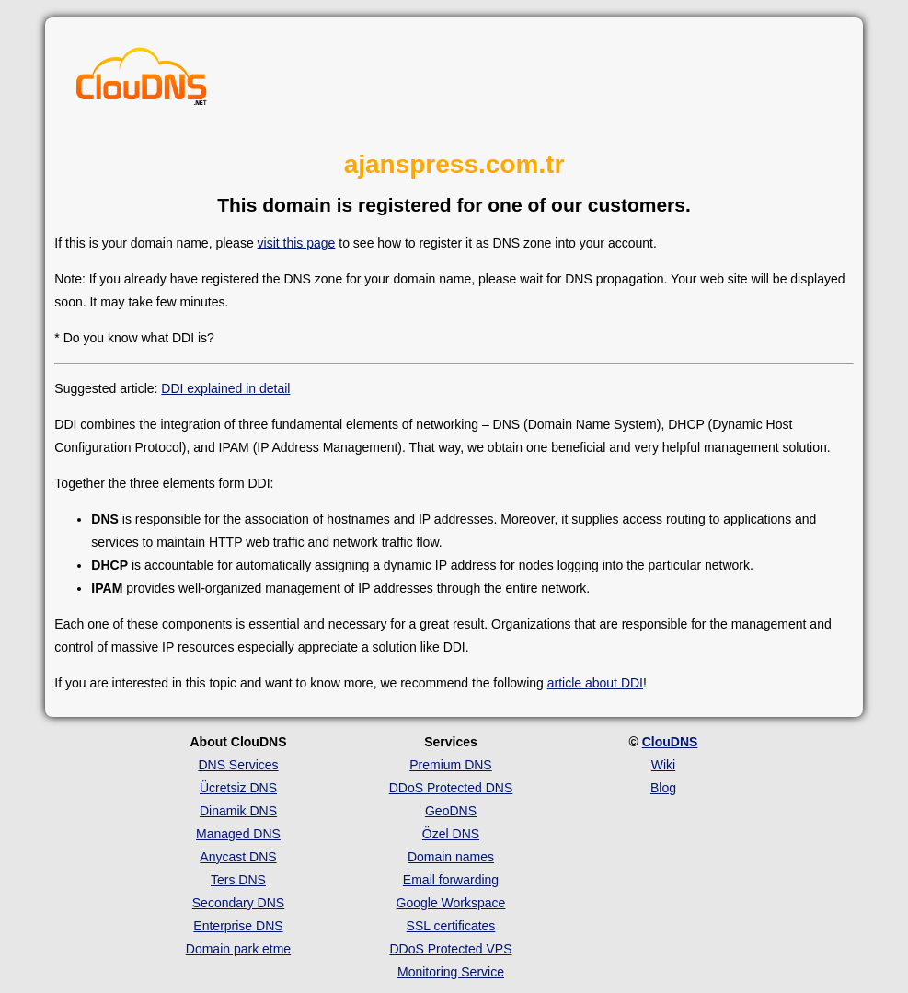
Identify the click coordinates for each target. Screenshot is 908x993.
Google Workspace (451, 902)
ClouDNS (670, 741)
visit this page (297, 243)
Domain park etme (238, 948)
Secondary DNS (238, 902)
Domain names (451, 856)
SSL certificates (451, 925)
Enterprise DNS (237, 925)
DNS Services (238, 764)
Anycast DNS (238, 856)
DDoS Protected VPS (450, 948)
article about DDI (595, 682)
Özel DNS (450, 833)
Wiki (663, 764)
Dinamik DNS (238, 810)
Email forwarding (451, 879)
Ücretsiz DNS (238, 787)
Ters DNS (238, 879)
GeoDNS (451, 810)
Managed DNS (238, 833)
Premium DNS (450, 764)
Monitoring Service (450, 971)
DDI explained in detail (225, 388)
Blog (663, 787)
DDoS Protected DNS (451, 787)
